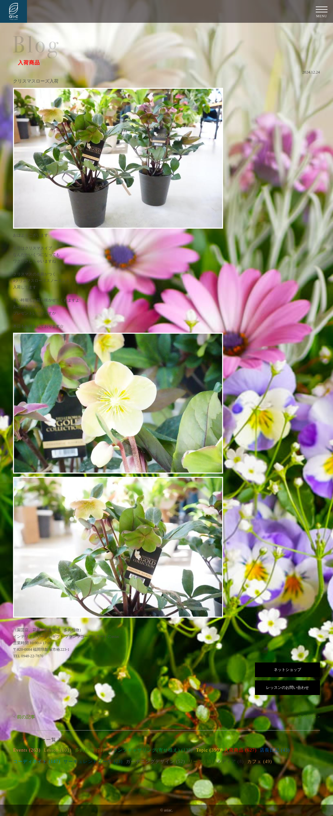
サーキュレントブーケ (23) (93, 761)
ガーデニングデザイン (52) (155, 761)
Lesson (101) (58, 750)
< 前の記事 (24, 717)
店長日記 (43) (275, 750)
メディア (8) (230, 761)
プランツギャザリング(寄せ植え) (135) (150, 750)
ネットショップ (287, 669)
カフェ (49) (259, 761)
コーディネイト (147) (36, 761)
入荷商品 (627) (240, 750)
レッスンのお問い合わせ (287, 687)
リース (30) (200, 761)
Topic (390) (208, 750)
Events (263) (26, 750)
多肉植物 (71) (90, 750)
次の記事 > (309, 717)
